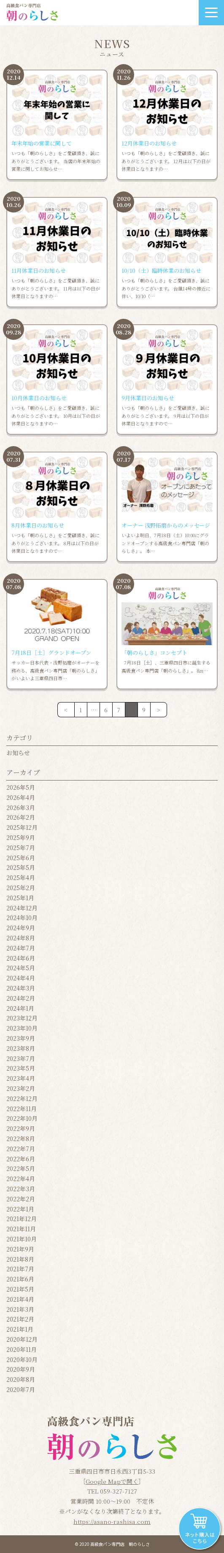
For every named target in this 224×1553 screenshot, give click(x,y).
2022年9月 (20, 1128)
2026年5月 (20, 787)
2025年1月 (20, 898)
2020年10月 (22, 1359)
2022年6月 (20, 1159)
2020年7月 (20, 1389)
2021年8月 (20, 1259)
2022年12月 (22, 1098)
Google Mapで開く (112, 1481)
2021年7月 (20, 1269)
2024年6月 (20, 958)
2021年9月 (20, 1249)
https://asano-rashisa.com (112, 1521)
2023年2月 (20, 1088)
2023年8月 (20, 1048)
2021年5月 (20, 1289)
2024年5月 (20, 968)
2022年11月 (21, 1108)
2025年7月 (20, 847)
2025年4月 (20, 877)
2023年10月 (22, 1028)
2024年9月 (20, 927)
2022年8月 (20, 1138)
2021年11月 (21, 1229)
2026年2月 (20, 817)
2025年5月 (20, 867)
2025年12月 (22, 827)
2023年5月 (20, 1068)
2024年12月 (22, 908)
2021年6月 (20, 1279)
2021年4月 (20, 1299)
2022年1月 (20, 1209)
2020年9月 (20, 1369)
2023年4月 (20, 1078)
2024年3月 (20, 988)
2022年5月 (20, 1168)
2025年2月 (20, 887)
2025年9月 (20, 837)
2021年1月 (19, 1329)
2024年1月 (20, 1008)
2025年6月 (20, 857)
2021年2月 (20, 1319)
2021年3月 (20, 1309)
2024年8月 (20, 938)
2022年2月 (20, 1199)
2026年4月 (20, 797)
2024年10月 (22, 917)
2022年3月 (20, 1188)
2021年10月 (21, 1239)
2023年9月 (20, 1038)
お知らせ (18, 752)
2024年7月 (20, 948)
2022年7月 (20, 1148)
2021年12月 (21, 1218)
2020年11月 (21, 1349)
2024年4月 (20, 978)
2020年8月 (20, 1379)
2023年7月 (20, 1058)
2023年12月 (22, 1018)
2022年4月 (20, 1178)
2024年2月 (20, 998)
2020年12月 (22, 1339)
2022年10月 (22, 1118)
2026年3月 (20, 807)
